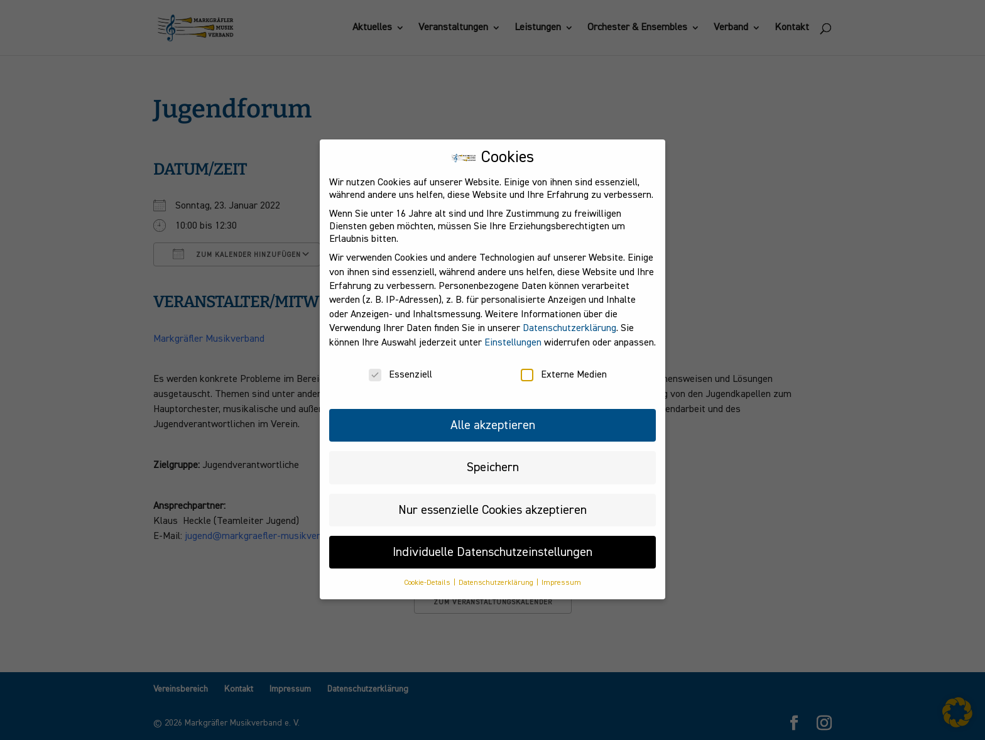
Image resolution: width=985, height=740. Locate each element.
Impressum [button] (561, 573)
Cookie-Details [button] (428, 573)
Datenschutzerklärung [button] (497, 573)
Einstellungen (512, 332)
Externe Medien (564, 364)
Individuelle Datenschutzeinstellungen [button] (492, 541)
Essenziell (400, 364)
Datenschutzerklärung (569, 318)
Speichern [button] (493, 456)
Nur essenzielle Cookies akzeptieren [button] (492, 499)
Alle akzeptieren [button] (492, 414)
